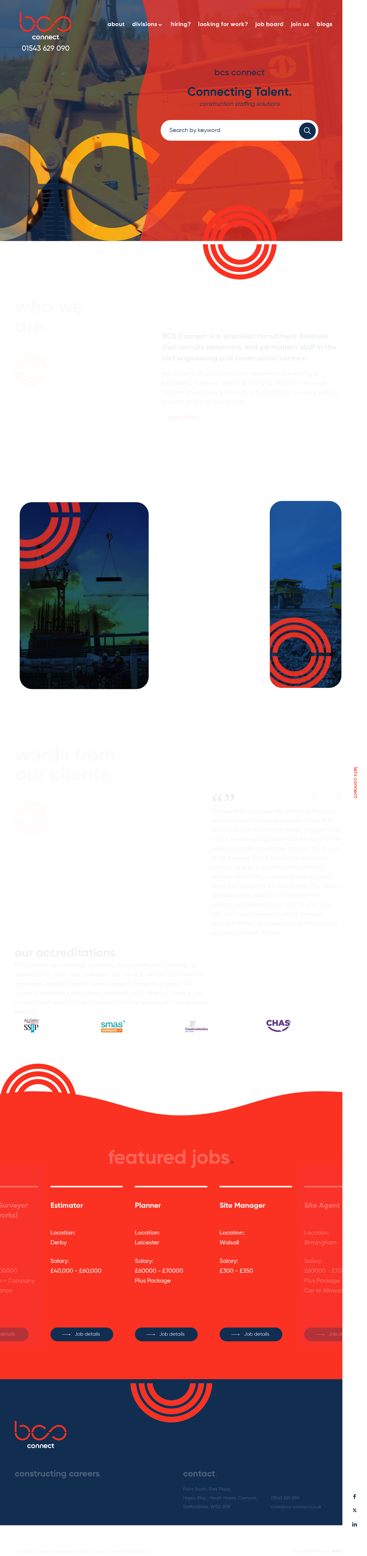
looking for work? (223, 24)
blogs (325, 24)
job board (269, 24)
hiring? (181, 24)
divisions (147, 24)
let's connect (355, 782)
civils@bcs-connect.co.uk (296, 1496)
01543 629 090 (46, 48)
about (116, 24)
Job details (87, 1321)
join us (300, 24)
